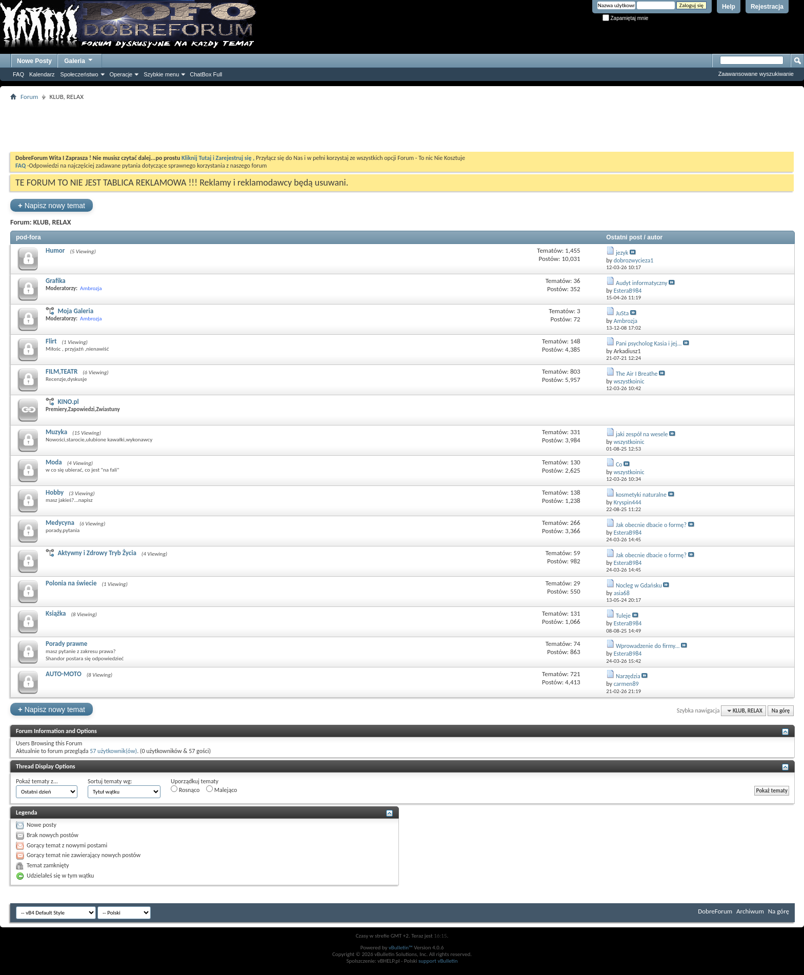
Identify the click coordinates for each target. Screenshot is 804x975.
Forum (29, 96)
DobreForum (715, 911)
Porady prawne (66, 643)
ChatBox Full (206, 74)
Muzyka (56, 432)
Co (619, 464)
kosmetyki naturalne (641, 494)
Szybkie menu (161, 74)
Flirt (51, 341)
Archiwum (750, 911)
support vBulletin (438, 961)
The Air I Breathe (637, 373)
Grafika (56, 281)
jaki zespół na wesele (642, 434)
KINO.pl (67, 401)
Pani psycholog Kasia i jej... (649, 343)
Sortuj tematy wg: (110, 781)
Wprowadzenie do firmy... (648, 645)
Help (728, 6)
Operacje (121, 74)
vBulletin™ (401, 947)
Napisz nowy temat (51, 205)
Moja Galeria (75, 311)
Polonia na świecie (71, 583)
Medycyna (60, 522)
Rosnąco (185, 789)
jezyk (622, 252)
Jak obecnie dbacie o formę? (651, 525)
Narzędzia (628, 676)
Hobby (55, 492)
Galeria (79, 59)
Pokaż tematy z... (37, 781)
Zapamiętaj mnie (625, 18)
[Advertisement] (402, 126)
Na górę (781, 710)
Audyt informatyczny (642, 283)
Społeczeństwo (79, 74)
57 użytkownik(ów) (113, 751)
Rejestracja (767, 6)
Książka (56, 613)
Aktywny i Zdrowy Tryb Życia (96, 553)
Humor (55, 250)
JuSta (622, 313)
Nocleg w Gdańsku (639, 585)
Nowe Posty (34, 61)
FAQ (18, 74)
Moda (54, 462)
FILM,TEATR (61, 371)
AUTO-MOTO (64, 674)
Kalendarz (42, 74)
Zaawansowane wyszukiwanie (756, 74)
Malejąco (221, 789)
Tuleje (623, 615)
